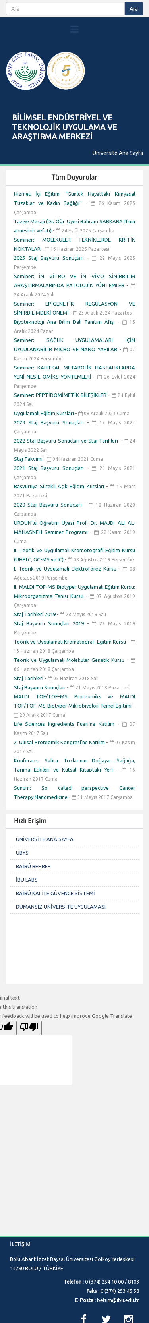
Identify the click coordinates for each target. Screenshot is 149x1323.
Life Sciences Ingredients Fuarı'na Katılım (65, 724)
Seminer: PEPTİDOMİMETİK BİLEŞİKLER (61, 395)
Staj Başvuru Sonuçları (40, 687)
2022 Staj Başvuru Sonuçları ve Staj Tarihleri (67, 440)
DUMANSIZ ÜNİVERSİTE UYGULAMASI (61, 906)
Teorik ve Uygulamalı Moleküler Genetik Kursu (70, 660)
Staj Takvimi (29, 459)
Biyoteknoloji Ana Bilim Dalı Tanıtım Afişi (66, 322)
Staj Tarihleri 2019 (35, 614)
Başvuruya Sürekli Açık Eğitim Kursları (60, 486)
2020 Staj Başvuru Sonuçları (49, 504)
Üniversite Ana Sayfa (118, 153)
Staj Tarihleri (29, 678)
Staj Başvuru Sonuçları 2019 (50, 623)
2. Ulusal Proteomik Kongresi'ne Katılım (60, 742)
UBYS (22, 852)
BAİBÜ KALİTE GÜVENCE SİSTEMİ (55, 893)
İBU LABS (27, 879)
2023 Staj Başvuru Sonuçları (50, 422)
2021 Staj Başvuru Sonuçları (50, 468)
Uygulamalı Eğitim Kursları (44, 413)
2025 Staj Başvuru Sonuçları (50, 258)
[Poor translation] (29, 1028)
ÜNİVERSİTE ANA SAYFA (45, 839)
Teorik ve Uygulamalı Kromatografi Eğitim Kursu (71, 641)
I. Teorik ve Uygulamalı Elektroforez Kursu (66, 568)
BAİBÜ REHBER (33, 866)
